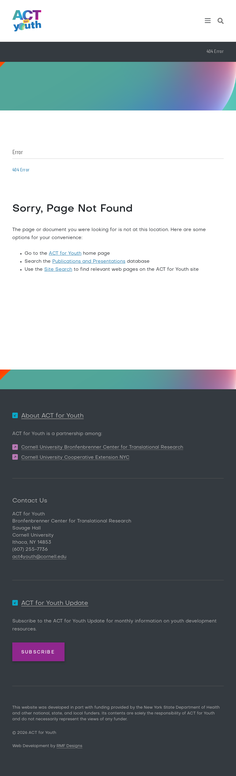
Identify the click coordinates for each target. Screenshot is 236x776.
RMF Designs (69, 746)
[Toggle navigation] (207, 20)
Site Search (58, 269)
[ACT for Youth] (26, 20)
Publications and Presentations (88, 261)
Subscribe (38, 652)
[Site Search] (221, 22)
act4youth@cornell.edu (39, 557)
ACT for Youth (65, 253)
